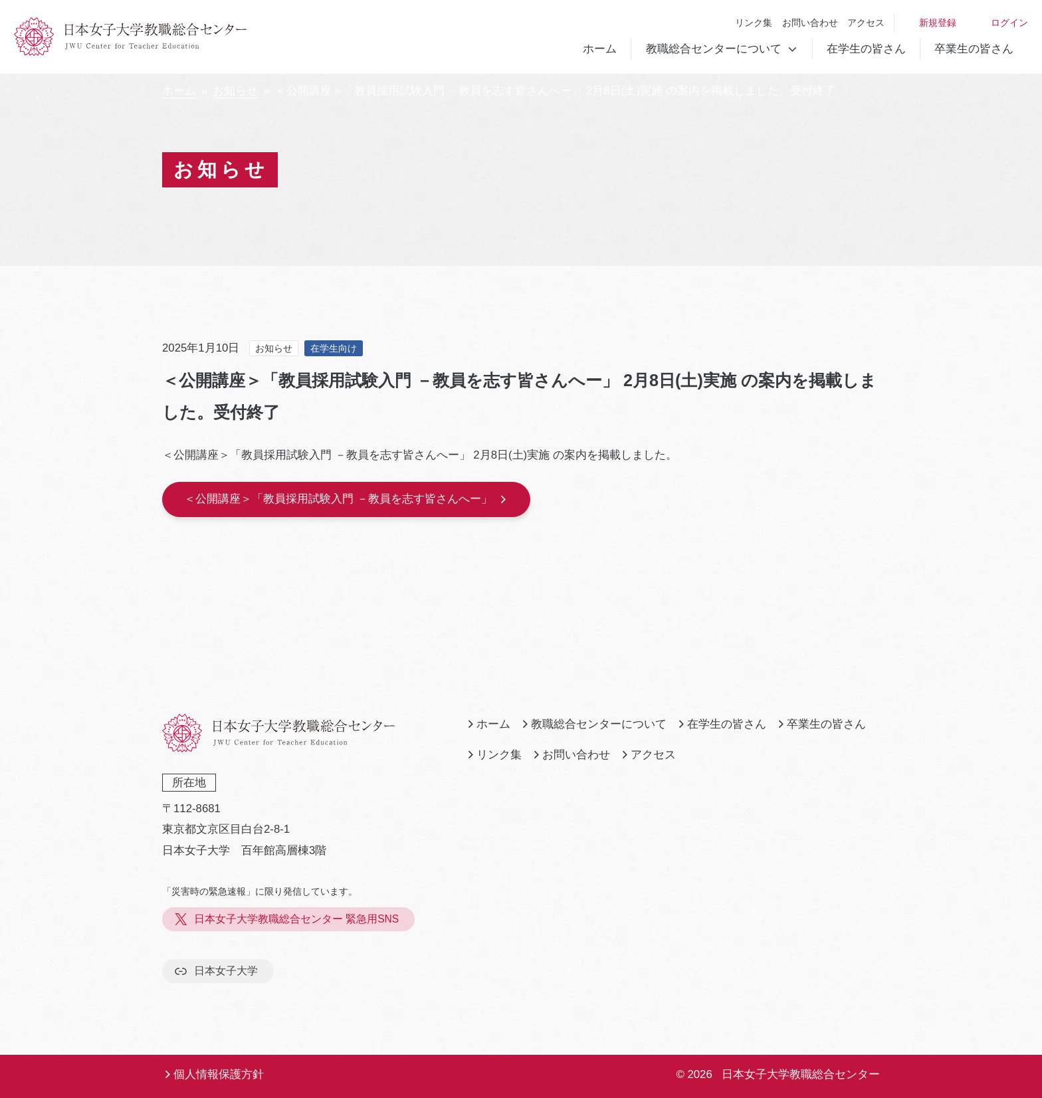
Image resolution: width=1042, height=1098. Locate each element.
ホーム (600, 49)
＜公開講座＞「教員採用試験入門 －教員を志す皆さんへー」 (346, 499)
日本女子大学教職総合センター (801, 1074)
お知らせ (235, 90)
